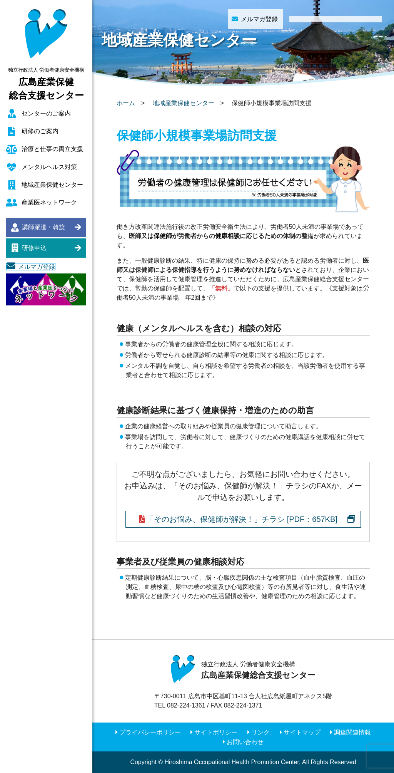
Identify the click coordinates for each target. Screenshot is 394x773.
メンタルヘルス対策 (49, 167)
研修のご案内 (40, 131)
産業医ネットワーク (49, 202)
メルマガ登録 (36, 266)
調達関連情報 (352, 732)
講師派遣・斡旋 (43, 227)
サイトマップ (302, 732)
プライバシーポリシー (150, 732)
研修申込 (34, 248)
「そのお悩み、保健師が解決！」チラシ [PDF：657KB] (241, 519)
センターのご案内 (46, 113)
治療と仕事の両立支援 (52, 149)
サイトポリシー (215, 732)
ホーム (126, 103)
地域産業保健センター (52, 184)
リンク (260, 732)
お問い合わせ (245, 742)
